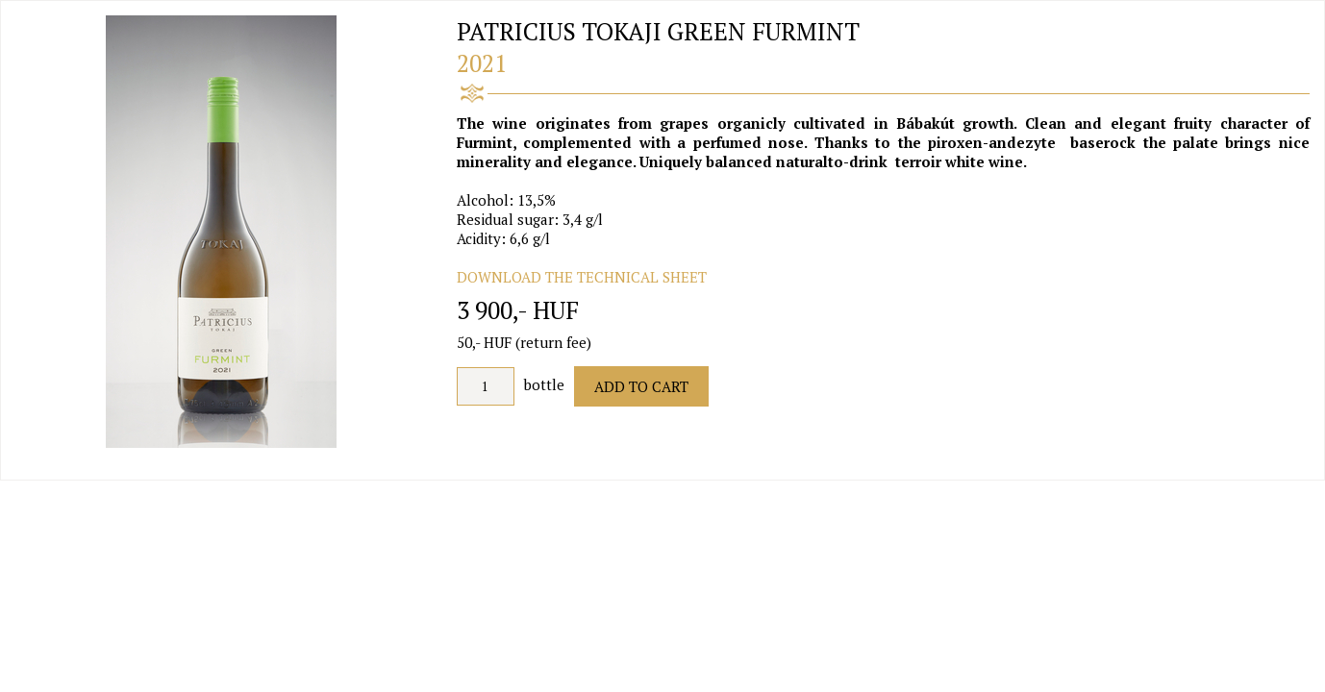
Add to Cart (641, 386)
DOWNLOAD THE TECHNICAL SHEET (582, 276)
